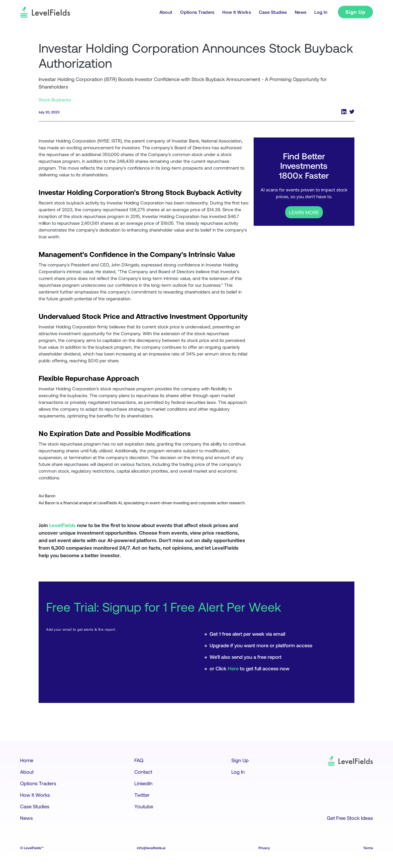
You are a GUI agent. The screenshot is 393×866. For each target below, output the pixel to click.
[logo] (45, 12)
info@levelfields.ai (151, 848)
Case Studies (34, 806)
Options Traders (38, 783)
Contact (143, 772)
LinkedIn (143, 783)
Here (233, 668)
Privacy (264, 848)
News (26, 818)
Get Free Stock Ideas (350, 818)
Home (26, 760)
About (27, 772)
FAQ (138, 760)
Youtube (143, 806)
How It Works (35, 795)
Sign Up (355, 12)
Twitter (142, 795)
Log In (238, 772)
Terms (368, 848)
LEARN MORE (304, 212)
